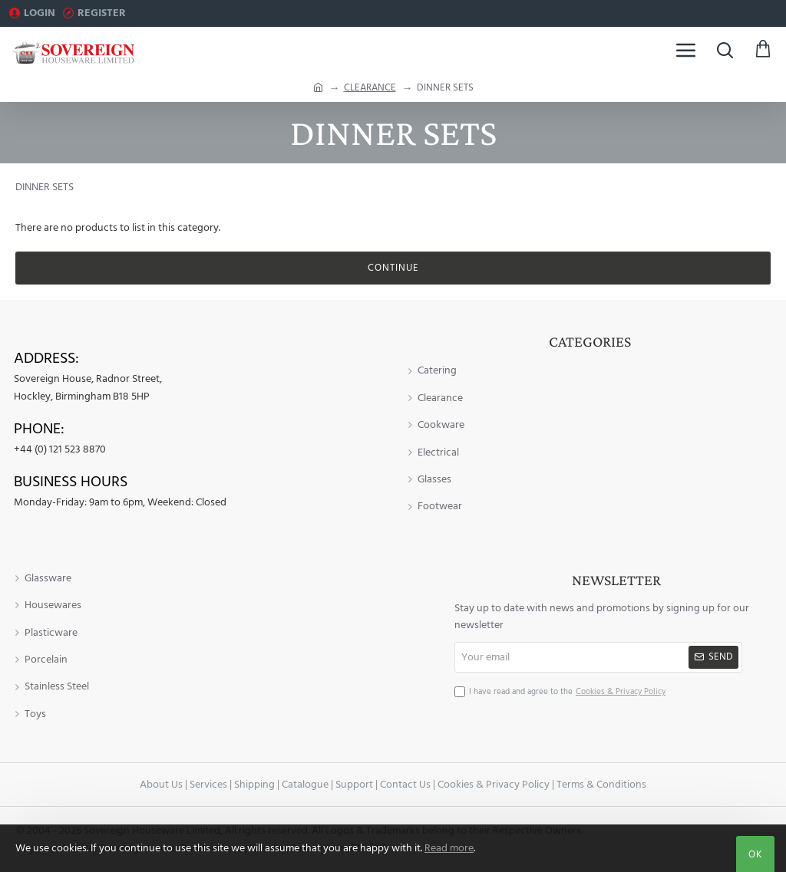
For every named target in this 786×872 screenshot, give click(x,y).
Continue (393, 268)
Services (208, 784)
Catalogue (305, 784)
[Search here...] (724, 50)
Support (354, 784)
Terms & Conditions (601, 784)
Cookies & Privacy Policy (494, 784)
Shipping (254, 784)
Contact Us (405, 784)
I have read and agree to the (561, 692)
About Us (161, 784)
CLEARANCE (370, 87)
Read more (449, 848)
